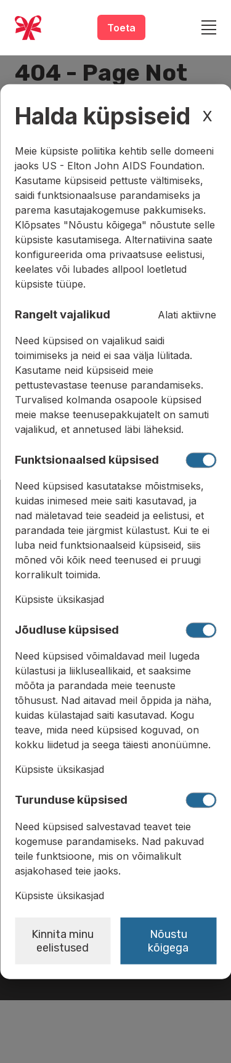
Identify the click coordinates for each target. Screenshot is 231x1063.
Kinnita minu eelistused (62, 940)
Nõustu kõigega (168, 940)
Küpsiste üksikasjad (59, 599)
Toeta (121, 28)
